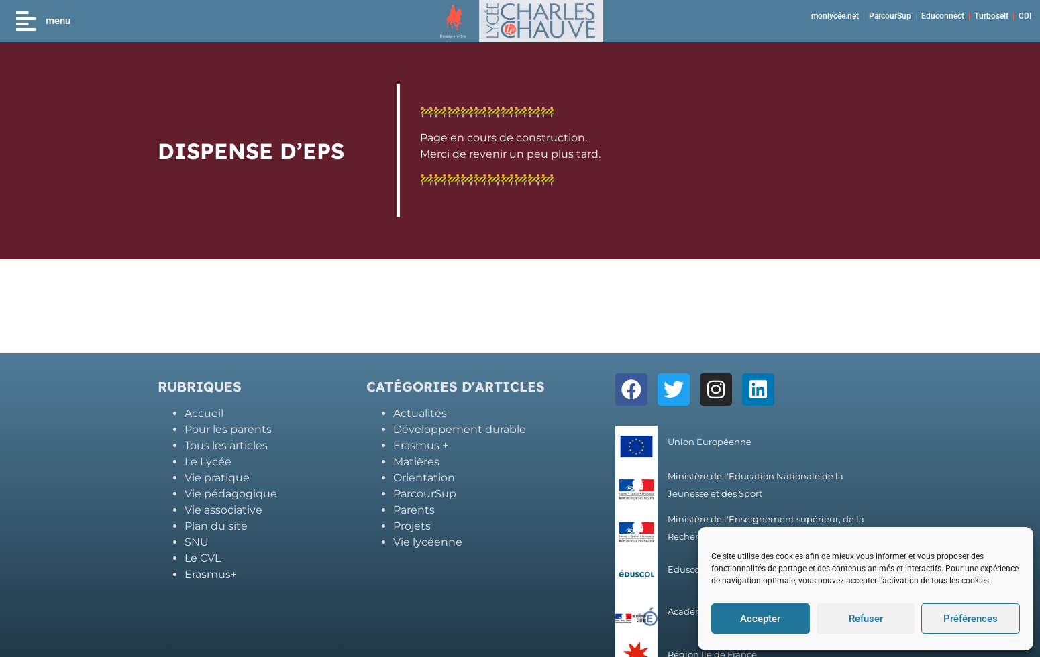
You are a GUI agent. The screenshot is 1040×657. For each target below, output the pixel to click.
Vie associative (223, 509)
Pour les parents (228, 429)
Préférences (970, 619)
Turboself (991, 16)
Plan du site (216, 526)
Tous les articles (226, 445)
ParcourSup (890, 16)
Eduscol (685, 569)
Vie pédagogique (231, 493)
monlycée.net (835, 16)
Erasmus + (420, 445)
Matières (416, 461)
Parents (414, 509)
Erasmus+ (211, 574)
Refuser (866, 619)
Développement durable (459, 429)
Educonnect (942, 16)
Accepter (760, 619)
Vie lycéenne (427, 542)
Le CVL (203, 558)
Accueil (204, 413)
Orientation (424, 477)
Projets (412, 526)
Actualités (420, 413)
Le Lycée (208, 461)
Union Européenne (709, 442)
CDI (1025, 16)
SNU (197, 542)
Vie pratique (217, 477)
